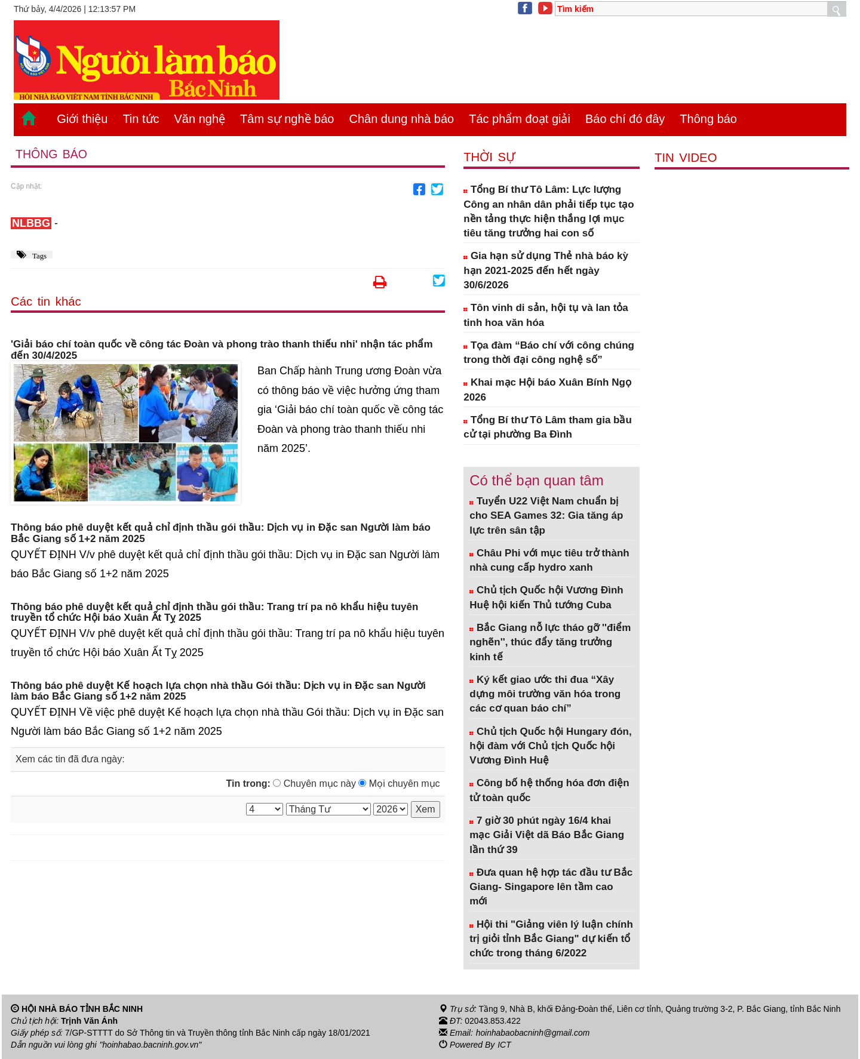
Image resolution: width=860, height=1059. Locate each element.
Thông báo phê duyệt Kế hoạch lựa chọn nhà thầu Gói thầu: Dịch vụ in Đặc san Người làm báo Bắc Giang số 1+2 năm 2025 (218, 692)
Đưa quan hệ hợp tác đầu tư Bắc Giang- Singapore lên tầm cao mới (550, 887)
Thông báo (708, 118)
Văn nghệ (200, 118)
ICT (504, 1044)
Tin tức (140, 118)
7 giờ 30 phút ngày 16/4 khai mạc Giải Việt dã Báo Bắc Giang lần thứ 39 (546, 835)
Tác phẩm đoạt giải (519, 118)
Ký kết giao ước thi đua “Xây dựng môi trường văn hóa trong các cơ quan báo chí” (545, 694)
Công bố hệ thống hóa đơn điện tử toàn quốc (549, 790)
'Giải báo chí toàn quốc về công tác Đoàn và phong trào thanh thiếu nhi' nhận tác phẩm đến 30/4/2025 (222, 350)
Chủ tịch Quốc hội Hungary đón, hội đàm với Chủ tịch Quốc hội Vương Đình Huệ (550, 746)
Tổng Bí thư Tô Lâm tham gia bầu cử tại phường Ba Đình (547, 427)
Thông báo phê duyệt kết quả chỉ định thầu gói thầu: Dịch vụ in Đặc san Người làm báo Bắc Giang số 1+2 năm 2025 (221, 533)
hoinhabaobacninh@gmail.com (533, 1033)
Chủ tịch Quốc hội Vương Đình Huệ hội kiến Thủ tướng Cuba (546, 597)
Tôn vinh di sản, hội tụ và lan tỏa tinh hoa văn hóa (545, 315)
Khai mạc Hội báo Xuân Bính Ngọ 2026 (547, 389)
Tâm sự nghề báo (287, 118)
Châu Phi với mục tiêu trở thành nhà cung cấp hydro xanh (549, 560)
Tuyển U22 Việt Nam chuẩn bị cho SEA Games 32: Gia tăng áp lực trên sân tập (546, 515)
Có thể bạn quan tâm (536, 480)
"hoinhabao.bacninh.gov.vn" (151, 1044)
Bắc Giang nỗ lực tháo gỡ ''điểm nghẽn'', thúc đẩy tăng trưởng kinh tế (550, 642)
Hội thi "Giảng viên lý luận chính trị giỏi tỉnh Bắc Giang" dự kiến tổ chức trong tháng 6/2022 (551, 939)
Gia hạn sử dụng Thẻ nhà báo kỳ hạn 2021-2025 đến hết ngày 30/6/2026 (545, 270)
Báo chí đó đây (625, 118)
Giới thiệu (82, 118)
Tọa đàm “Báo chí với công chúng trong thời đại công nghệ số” (548, 352)
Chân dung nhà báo (401, 118)
